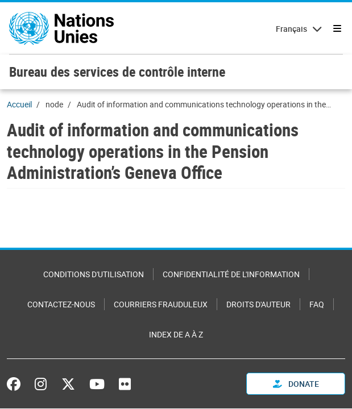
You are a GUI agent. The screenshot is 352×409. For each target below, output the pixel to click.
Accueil (19, 104)
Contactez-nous (61, 304)
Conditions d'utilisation (93, 274)
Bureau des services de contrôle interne (117, 71)
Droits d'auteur (258, 304)
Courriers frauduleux (161, 304)
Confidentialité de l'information (231, 274)
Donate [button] (296, 383)
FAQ (316, 304)
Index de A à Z (176, 334)
